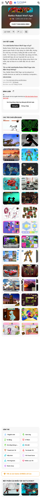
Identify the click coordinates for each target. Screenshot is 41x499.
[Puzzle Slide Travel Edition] (29, 285)
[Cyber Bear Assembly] (11, 183)
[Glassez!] (29, 227)
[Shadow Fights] (11, 198)
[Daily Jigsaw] (29, 300)
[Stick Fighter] (11, 125)
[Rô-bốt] (29, 445)
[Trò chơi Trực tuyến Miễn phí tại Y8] (9, 2)
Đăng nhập (25, 106)
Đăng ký (15, 106)
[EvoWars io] (29, 169)
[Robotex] (29, 256)
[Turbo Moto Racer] (29, 183)
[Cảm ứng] (29, 435)
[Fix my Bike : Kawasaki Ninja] (11, 241)
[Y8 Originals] (11, 461)
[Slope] (29, 125)
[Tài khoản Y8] (29, 450)
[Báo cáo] (19, 32)
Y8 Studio (15, 82)
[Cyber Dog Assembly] (11, 169)
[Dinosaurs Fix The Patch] (11, 314)
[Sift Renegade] (29, 140)
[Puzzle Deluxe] (11, 256)
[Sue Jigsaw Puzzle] (11, 227)
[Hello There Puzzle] (11, 212)
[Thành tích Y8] (11, 450)
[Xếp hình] (11, 455)
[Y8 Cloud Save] (29, 455)
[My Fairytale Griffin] (29, 314)
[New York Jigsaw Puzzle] (11, 300)
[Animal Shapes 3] (29, 271)
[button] (7, 77)
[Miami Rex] (11, 140)
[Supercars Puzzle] (11, 271)
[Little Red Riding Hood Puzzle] (29, 329)
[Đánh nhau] (11, 466)
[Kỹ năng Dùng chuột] (11, 445)
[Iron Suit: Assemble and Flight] (29, 154)
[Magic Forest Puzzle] (29, 241)
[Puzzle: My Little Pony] (11, 329)
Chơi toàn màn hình (20, 24)
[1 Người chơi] (11, 435)
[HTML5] (29, 440)
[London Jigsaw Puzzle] (11, 285)
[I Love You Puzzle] (29, 212)
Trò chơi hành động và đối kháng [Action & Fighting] (16, 80)
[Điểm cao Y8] (29, 461)
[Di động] (11, 440)
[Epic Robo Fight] (11, 154)
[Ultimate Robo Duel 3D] (29, 198)
